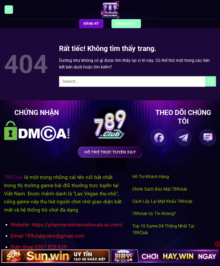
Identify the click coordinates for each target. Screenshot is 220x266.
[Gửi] (210, 81)
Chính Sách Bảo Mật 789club (159, 189)
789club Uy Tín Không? (154, 213)
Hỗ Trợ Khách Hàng (150, 176)
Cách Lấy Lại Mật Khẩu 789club (162, 201)
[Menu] (9, 9)
